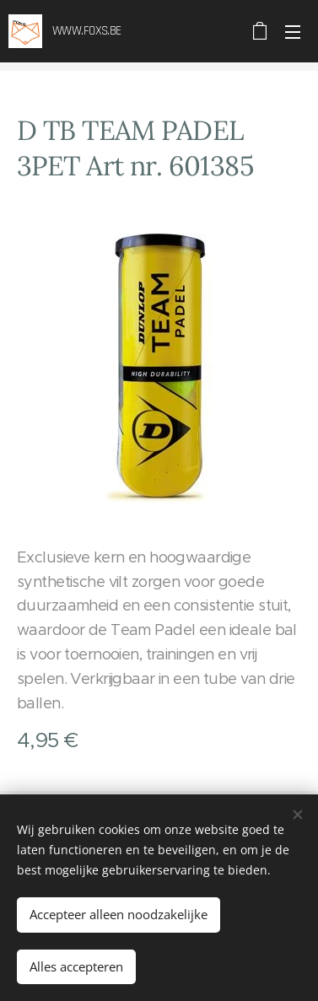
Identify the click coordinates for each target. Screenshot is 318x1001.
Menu (292, 32)
